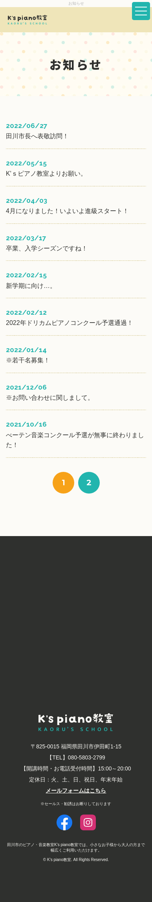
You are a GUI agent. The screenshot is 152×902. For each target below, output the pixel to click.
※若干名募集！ (28, 360)
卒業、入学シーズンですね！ (47, 248)
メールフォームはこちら (76, 790)
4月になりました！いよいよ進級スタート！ (67, 211)
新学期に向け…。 (31, 285)
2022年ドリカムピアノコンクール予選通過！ (69, 322)
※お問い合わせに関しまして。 (50, 397)
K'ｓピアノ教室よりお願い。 (46, 173)
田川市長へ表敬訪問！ (37, 136)
